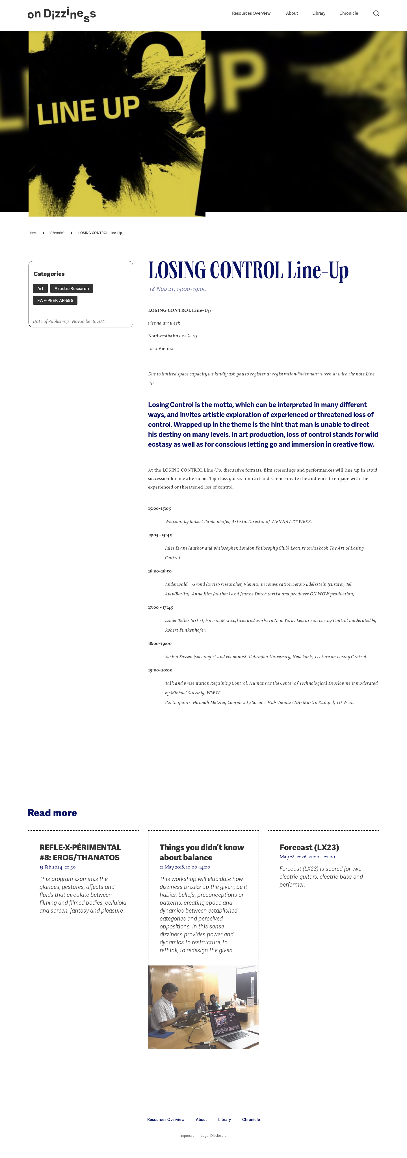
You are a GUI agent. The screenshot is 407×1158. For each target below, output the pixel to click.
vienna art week (164, 323)
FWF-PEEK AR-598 (55, 300)
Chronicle (348, 13)
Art (40, 288)
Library (318, 13)
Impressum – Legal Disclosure (203, 1135)
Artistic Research (72, 288)
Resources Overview (251, 13)
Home (33, 233)
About (292, 13)
